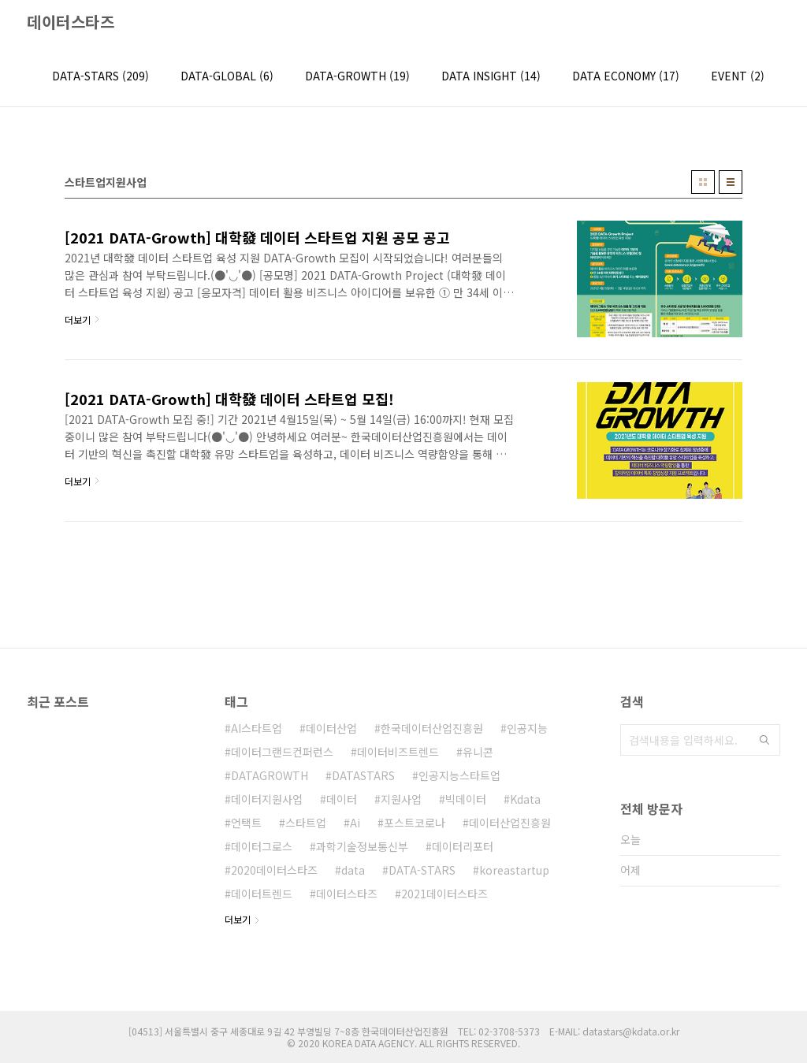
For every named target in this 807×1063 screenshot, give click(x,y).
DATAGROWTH (269, 775)
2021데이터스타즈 (444, 893)
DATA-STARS (100, 76)
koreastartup (514, 870)
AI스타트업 (256, 728)
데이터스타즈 (70, 22)
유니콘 (478, 752)
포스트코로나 (414, 823)
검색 (764, 740)
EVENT (737, 76)
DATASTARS (363, 775)
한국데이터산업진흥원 (432, 728)
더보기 (238, 919)
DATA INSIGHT (491, 76)
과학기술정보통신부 (362, 846)
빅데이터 (465, 799)
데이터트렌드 (261, 893)
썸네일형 (703, 182)
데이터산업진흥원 (510, 823)
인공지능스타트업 (459, 775)
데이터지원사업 (267, 799)
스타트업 (305, 823)
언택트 (246, 823)
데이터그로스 (261, 846)
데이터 (341, 799)
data (353, 870)
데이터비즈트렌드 (398, 752)
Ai (355, 823)
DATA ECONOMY (625, 76)
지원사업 (401, 799)
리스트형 (730, 182)
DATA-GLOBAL (226, 76)
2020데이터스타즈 (274, 870)
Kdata (525, 799)
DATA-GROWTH (357, 76)
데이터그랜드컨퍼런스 (282, 752)
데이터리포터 (462, 846)
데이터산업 (331, 728)
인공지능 (527, 728)
